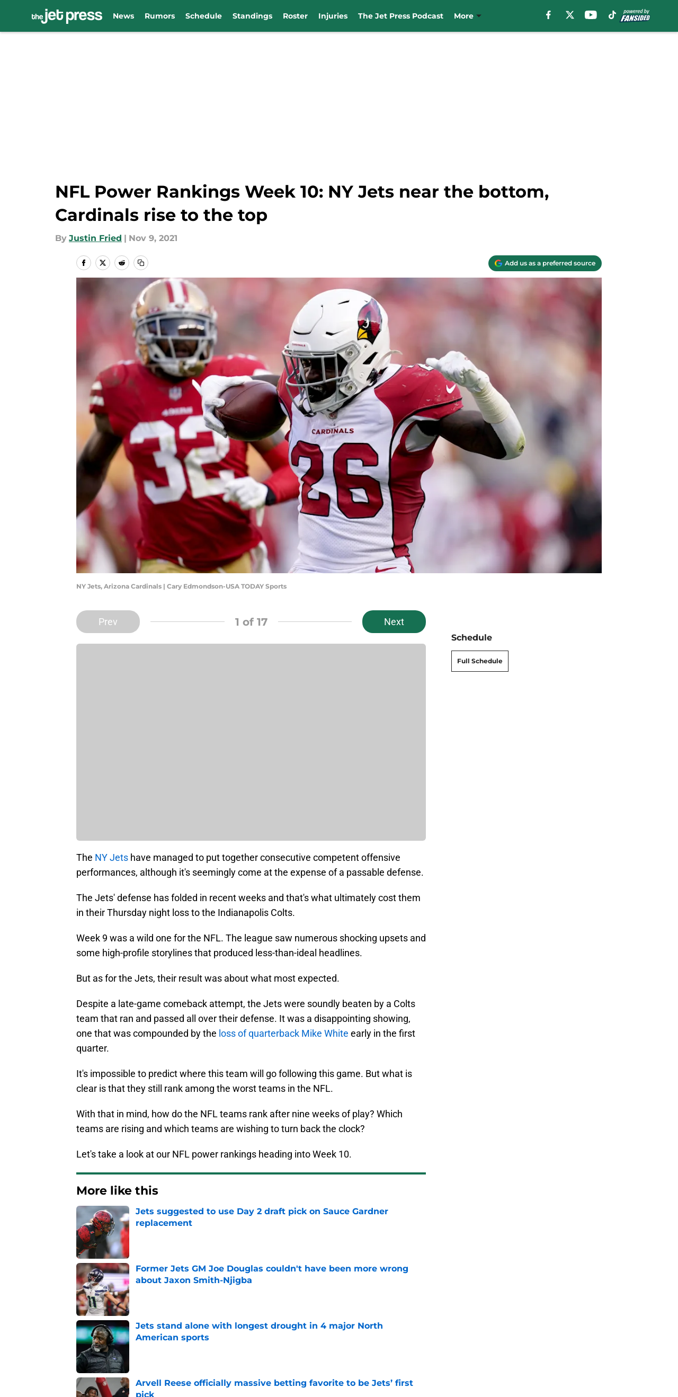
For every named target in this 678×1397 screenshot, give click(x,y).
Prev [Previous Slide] (108, 621)
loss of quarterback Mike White (284, 1033)
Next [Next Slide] (394, 621)
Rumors (160, 16)
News (123, 16)
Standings (252, 16)
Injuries (332, 16)
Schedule (203, 16)
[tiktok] (612, 15)
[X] (570, 15)
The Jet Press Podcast (400, 16)
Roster (295, 16)
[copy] (140, 262)
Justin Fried (95, 238)
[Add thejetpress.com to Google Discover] (545, 263)
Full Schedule (480, 661)
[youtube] (591, 15)
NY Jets (111, 857)
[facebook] (548, 15)
